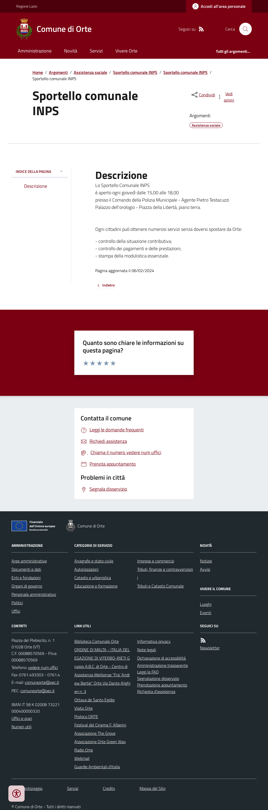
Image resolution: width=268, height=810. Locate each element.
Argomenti (58, 72)
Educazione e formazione (96, 586)
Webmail (82, 758)
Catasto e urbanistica (92, 577)
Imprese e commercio (155, 561)
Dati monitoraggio (27, 788)
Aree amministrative (29, 561)
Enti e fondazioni (26, 577)
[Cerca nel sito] (243, 29)
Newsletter (210, 648)
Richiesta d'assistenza (156, 691)
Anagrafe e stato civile (93, 561)
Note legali (146, 650)
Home (37, 72)
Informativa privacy (154, 641)
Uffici (16, 611)
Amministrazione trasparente (162, 665)
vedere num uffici (43, 667)
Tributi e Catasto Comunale (160, 586)
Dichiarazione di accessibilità (161, 658)
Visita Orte (83, 708)
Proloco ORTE (86, 716)
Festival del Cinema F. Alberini (100, 725)
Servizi (96, 50)
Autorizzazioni (86, 569)
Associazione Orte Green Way (100, 741)
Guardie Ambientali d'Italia (97, 767)
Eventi (205, 612)
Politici (17, 603)
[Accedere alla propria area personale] (219, 6)
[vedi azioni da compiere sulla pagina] (226, 97)
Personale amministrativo (34, 594)
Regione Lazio (26, 6)
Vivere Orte (126, 50)
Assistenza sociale (90, 72)
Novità (70, 50)
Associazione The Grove (94, 733)
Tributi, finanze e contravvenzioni (165, 573)
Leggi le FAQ (148, 672)
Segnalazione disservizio (158, 678)
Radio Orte (83, 750)
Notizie (206, 561)
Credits (109, 788)
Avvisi (205, 569)
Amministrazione (35, 50)
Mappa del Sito (152, 788)
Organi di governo (27, 586)
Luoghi (205, 604)
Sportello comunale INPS (135, 72)
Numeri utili (21, 727)
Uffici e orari (22, 718)
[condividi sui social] (202, 95)
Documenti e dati (26, 569)
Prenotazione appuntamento (162, 685)
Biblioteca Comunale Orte (96, 641)
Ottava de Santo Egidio (94, 700)
